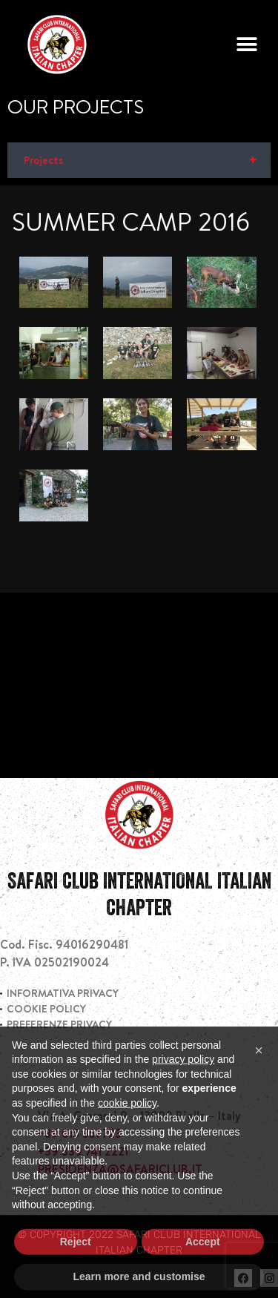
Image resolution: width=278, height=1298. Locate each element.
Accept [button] (202, 1268)
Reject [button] (75, 1268)
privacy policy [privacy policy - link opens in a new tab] (183, 1085)
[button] (246, 45)
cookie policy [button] (127, 1129)
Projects (147, 160)
